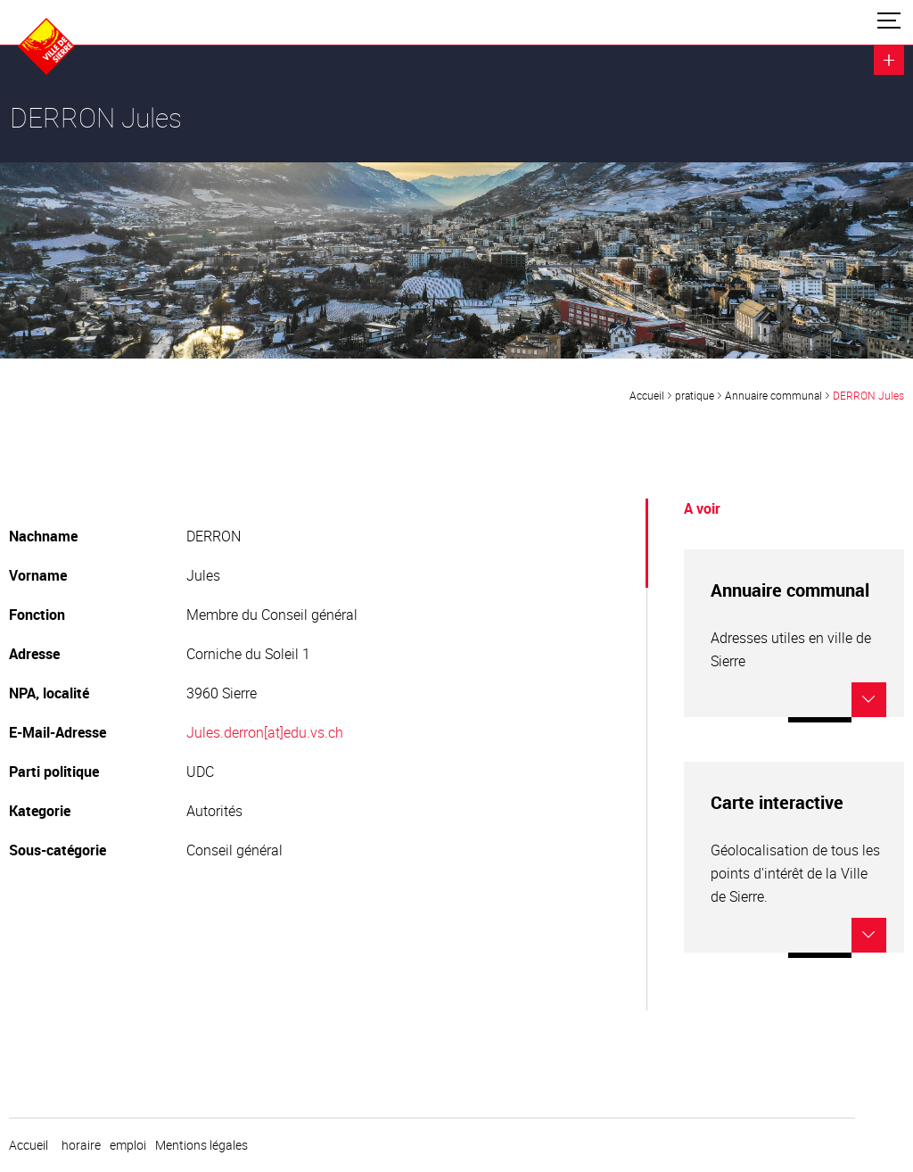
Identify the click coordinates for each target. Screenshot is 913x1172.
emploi (128, 1145)
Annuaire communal (773, 395)
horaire (81, 1145)
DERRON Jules (868, 395)
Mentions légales (201, 1145)
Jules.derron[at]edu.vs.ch (264, 732)
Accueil (646, 395)
